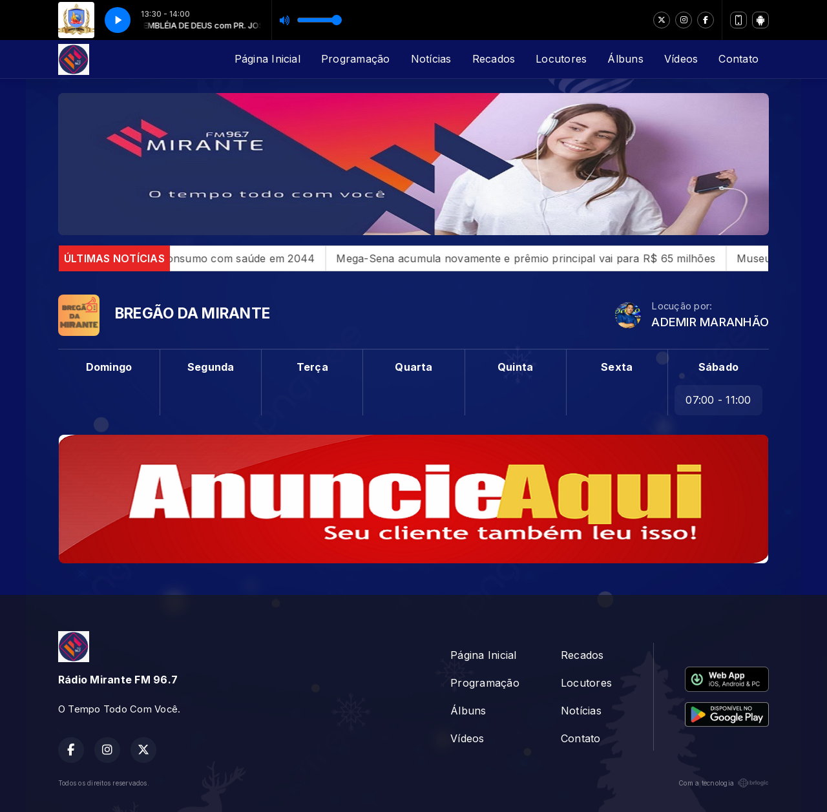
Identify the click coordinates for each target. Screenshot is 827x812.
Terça (312, 366)
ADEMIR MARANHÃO (710, 322)
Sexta (617, 366)
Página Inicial (267, 58)
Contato (738, 58)
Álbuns (625, 58)
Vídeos (681, 58)
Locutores (561, 58)
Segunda (211, 366)
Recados (494, 58)
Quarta (413, 366)
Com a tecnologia (723, 782)
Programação (355, 58)
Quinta (515, 366)
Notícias (431, 58)
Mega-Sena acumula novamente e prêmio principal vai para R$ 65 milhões (545, 258)
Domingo (109, 366)
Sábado (718, 366)
